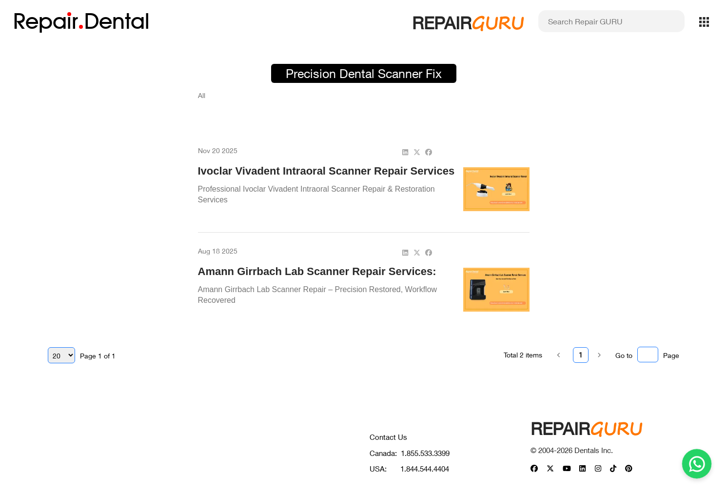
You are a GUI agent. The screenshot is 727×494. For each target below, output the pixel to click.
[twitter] (416, 152)
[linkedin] (405, 152)
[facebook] (428, 152)
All (201, 95)
